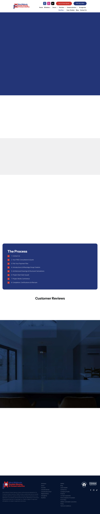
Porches (43, 487)
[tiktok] (52, 3)
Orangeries (44, 495)
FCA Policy (63, 499)
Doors (42, 485)
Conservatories (45, 489)
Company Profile (64, 491)
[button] (50, 256)
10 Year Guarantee (65, 495)
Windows (43, 483)
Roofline (43, 497)
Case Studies (63, 487)
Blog (61, 485)
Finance (62, 493)
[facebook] (44, 3)
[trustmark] (14, 482)
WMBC (62, 483)
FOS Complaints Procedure (67, 497)
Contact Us (63, 489)
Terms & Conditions (65, 506)
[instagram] (48, 3)
